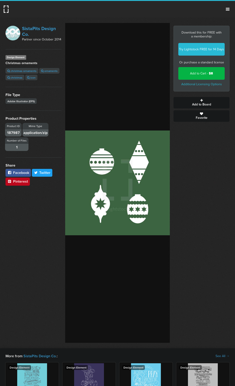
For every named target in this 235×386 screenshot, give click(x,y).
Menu (227, 9)
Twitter (42, 172)
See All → (222, 356)
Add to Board (201, 103)
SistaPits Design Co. (39, 31)
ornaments (49, 71)
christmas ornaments (21, 71)
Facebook (18, 172)
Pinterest (17, 181)
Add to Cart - (201, 73)
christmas (14, 77)
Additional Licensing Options (201, 84)
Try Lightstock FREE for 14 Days (201, 49)
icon (31, 77)
